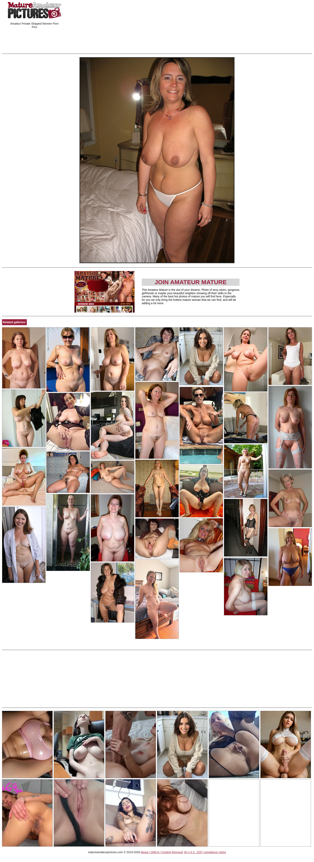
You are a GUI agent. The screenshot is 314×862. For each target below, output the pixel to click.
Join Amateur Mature (190, 282)
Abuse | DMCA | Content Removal (162, 852)
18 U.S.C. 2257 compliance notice (205, 852)
